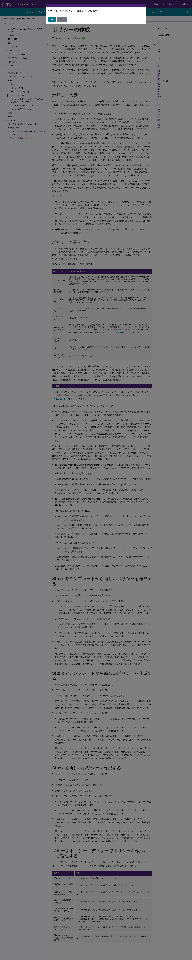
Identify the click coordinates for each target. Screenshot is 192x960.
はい (52, 19)
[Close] (145, 5)
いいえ (62, 19)
